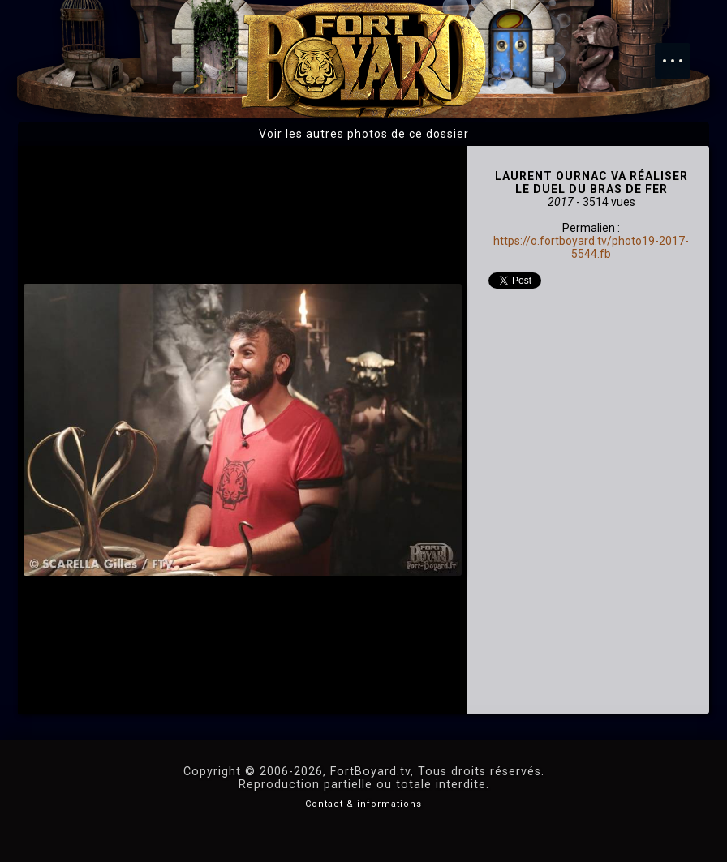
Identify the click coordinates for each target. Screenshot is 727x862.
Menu (680, 52)
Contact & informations (363, 804)
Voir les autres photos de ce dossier (364, 133)
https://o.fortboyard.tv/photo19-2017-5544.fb (591, 247)
